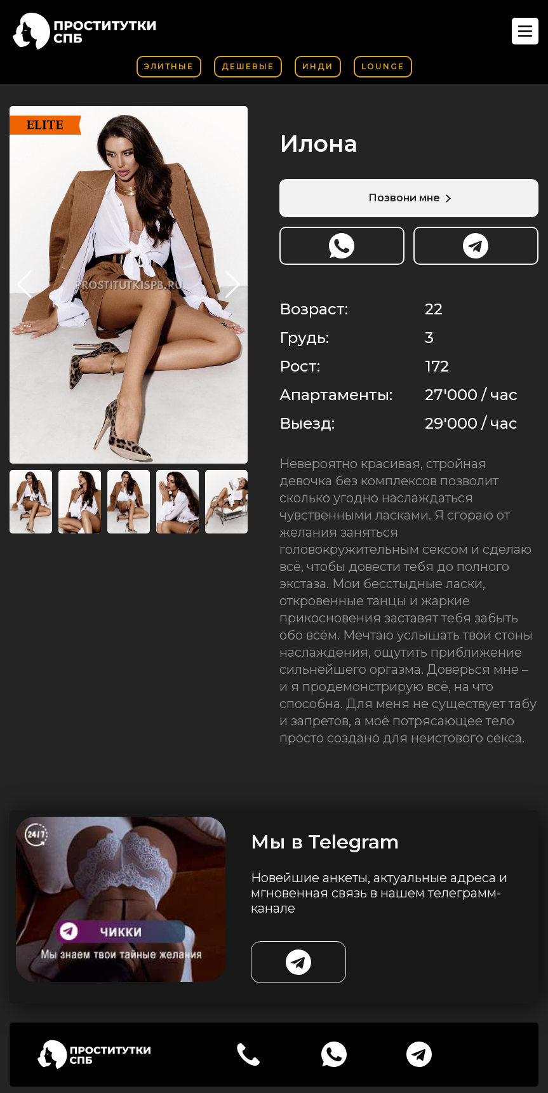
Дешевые (248, 66)
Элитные (169, 66)
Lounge (382, 66)
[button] (232, 284)
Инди (317, 66)
